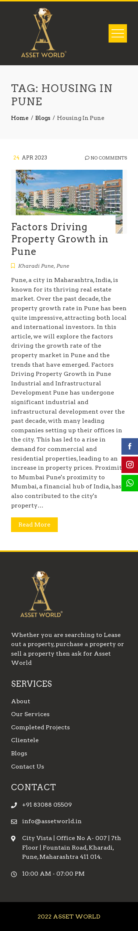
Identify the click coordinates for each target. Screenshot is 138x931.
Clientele (25, 740)
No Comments (106, 158)
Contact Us (27, 766)
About (20, 701)
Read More (34, 524)
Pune (62, 266)
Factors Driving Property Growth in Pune (60, 239)
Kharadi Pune (36, 266)
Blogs (19, 753)
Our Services (30, 714)
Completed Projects (40, 727)
